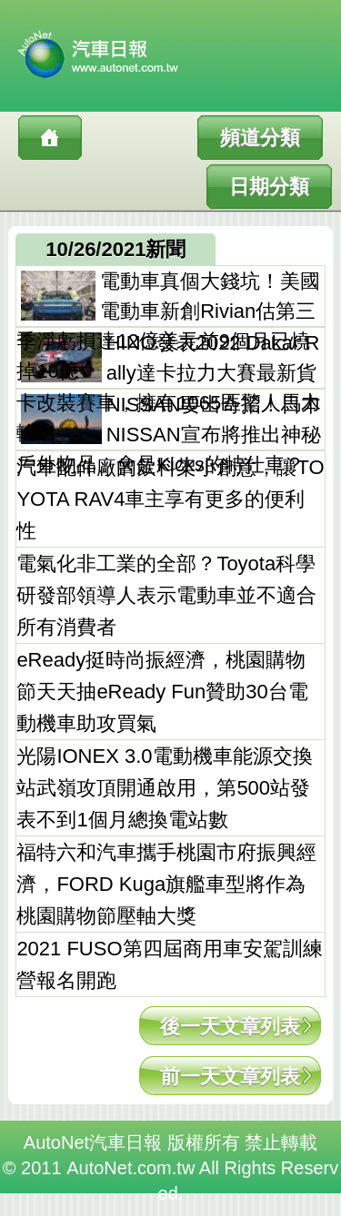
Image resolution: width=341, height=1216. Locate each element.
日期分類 (269, 186)
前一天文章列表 (230, 1076)
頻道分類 (260, 137)
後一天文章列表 (230, 1026)
